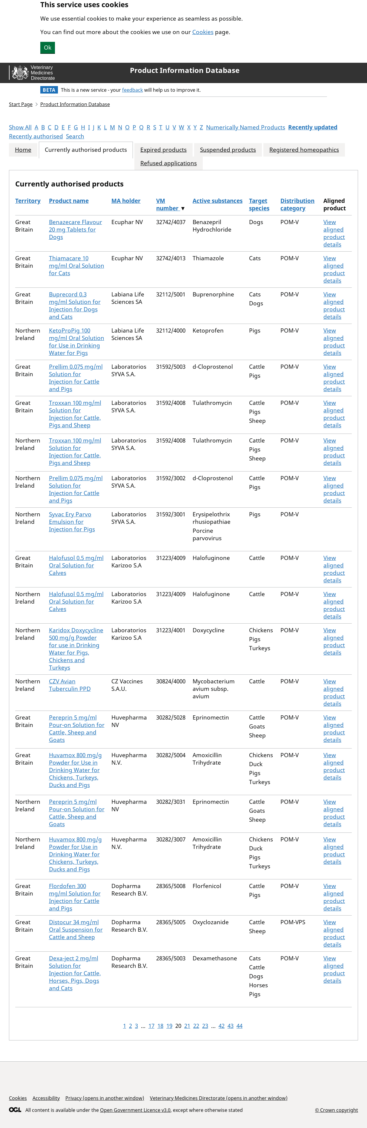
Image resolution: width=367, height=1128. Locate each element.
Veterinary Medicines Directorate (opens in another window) (219, 1098)
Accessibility (46, 1098)
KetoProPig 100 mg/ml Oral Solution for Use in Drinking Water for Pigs (76, 342)
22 (196, 1026)
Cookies (203, 32)
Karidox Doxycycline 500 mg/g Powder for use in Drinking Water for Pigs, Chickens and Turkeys (76, 648)
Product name (69, 201)
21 (187, 1026)
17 (151, 1026)
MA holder (126, 201)
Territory (28, 201)
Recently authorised (36, 136)
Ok (47, 47)
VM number (168, 204)
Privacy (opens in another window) (104, 1098)
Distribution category (297, 204)
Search (75, 136)
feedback (132, 90)
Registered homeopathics (304, 150)
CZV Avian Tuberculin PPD (70, 685)
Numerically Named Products (245, 127)
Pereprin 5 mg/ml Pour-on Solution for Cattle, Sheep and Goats (77, 729)
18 (160, 1026)
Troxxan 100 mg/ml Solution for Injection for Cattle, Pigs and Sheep (75, 414)
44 (239, 1026)
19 (169, 1026)
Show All (20, 127)
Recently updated (312, 127)
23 (205, 1026)
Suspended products (228, 150)
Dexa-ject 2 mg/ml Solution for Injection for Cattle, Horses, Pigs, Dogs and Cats (75, 973)
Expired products (163, 150)
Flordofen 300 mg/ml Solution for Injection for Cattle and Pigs (75, 897)
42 (222, 1026)
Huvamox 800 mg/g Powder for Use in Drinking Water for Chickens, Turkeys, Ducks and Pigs (75, 770)
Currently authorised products (86, 150)
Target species (259, 204)
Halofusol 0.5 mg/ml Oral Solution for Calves (76, 565)
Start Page (21, 104)
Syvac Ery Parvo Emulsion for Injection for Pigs (72, 521)
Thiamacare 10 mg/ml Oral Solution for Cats (76, 265)
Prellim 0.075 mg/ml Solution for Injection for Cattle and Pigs (76, 378)
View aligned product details (334, 233)
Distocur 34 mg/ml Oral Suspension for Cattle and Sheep (76, 929)
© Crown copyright (336, 1110)
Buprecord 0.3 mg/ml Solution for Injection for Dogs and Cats (75, 305)
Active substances (217, 201)
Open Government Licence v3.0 (135, 1110)
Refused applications (168, 163)
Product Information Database (184, 70)
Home (23, 150)
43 (231, 1026)
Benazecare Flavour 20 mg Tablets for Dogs (75, 229)
